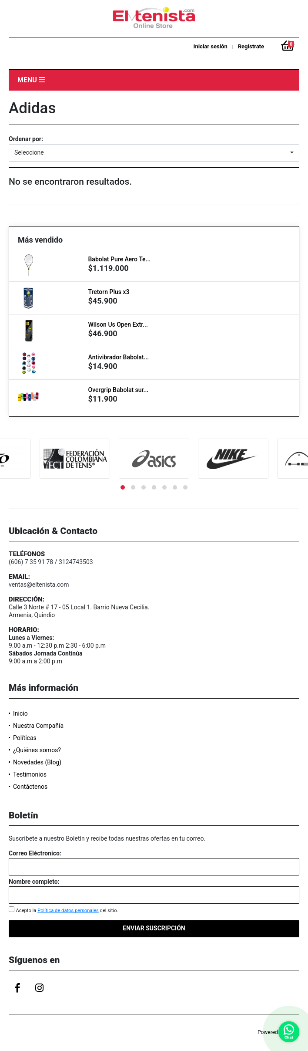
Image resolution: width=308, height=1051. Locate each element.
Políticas (25, 737)
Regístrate (251, 46)
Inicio (20, 713)
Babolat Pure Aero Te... (119, 259)
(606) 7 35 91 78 (31, 561)
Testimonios (30, 774)
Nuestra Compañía (38, 725)
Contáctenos (30, 786)
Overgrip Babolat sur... (118, 389)
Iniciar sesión (211, 46)
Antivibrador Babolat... (118, 357)
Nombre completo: (34, 881)
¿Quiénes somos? (37, 750)
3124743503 (76, 561)
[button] (154, 153)
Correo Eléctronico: (35, 853)
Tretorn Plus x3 (109, 291)
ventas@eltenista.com (39, 584)
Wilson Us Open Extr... (118, 324)
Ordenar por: (26, 138)
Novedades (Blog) (37, 762)
